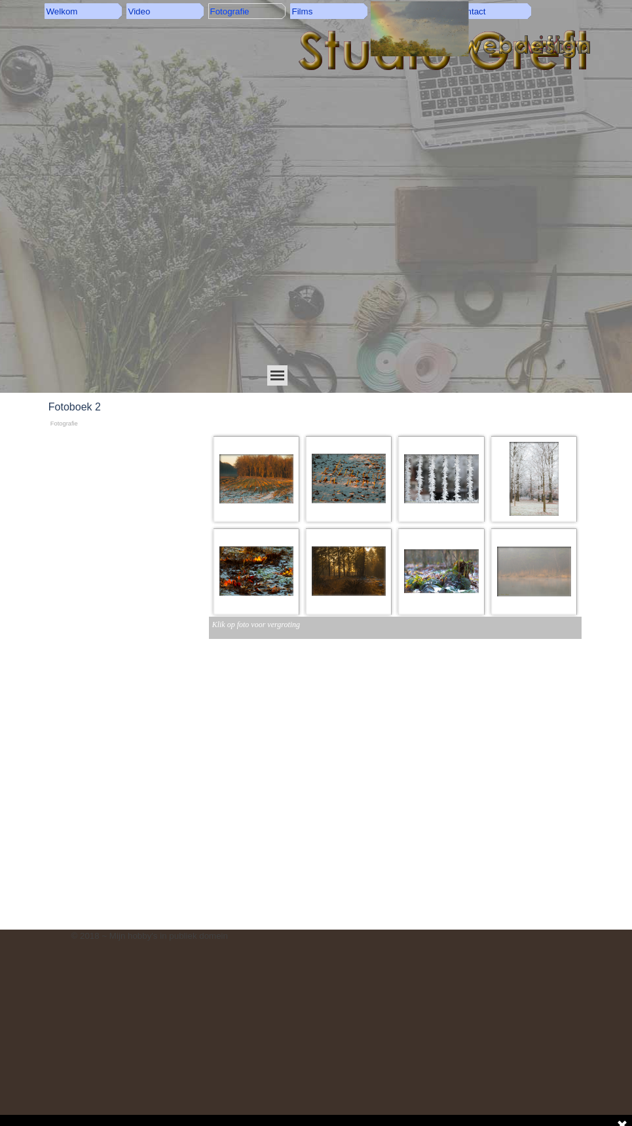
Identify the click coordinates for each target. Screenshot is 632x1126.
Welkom (62, 11)
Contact (471, 11)
